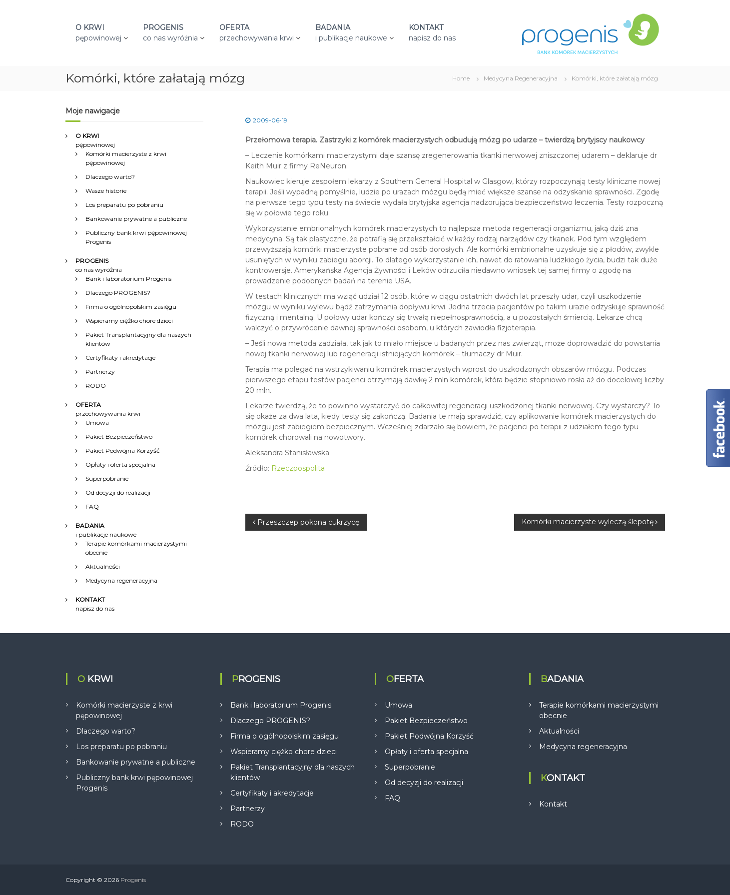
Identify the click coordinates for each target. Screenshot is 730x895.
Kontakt (553, 804)
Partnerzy (100, 371)
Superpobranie (106, 478)
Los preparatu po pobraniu (124, 204)
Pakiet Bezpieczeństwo (118, 436)
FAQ (92, 506)
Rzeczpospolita (298, 468)
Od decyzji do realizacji (117, 492)
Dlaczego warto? (110, 176)
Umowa (97, 422)
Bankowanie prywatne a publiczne (136, 218)
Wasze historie (105, 190)
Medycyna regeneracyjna (121, 580)
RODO (95, 385)
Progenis (133, 880)
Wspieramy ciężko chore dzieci (129, 320)
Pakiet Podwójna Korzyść (122, 450)
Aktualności (102, 566)
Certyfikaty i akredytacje (120, 357)
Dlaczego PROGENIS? (117, 292)
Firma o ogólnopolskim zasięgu (130, 306)
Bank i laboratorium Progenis (128, 278)
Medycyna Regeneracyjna (521, 78)
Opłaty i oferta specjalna (120, 464)
